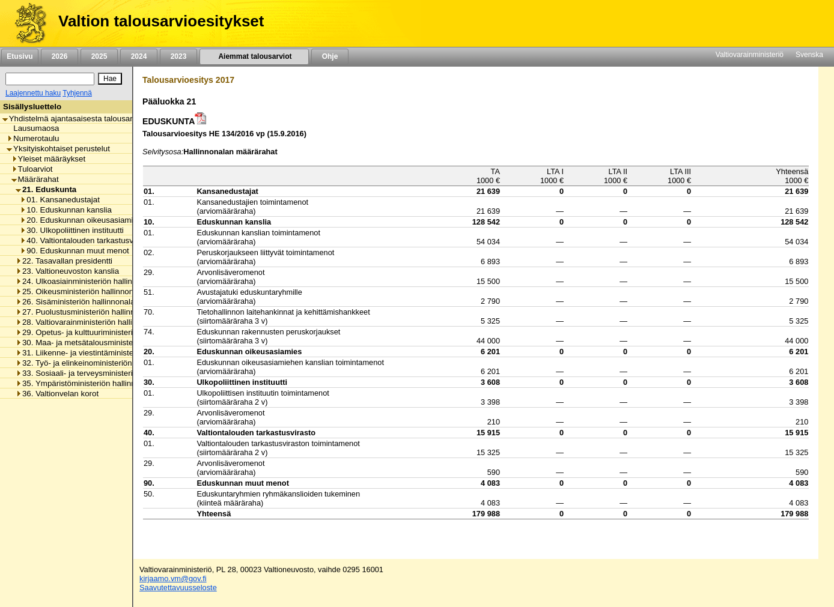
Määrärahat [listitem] (35, 179)
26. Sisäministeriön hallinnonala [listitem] (75, 301)
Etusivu (19, 56)
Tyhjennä (77, 93)
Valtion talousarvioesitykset (161, 21)
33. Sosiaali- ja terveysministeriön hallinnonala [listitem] (101, 373)
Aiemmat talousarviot (254, 56)
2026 (59, 56)
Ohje (330, 56)
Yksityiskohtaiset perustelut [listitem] (58, 148)
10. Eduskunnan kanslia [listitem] (66, 209)
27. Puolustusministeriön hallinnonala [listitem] (85, 311)
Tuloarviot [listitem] (32, 169)
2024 (139, 56)
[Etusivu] (26, 23)
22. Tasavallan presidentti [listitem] (64, 260)
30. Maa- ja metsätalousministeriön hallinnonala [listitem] (104, 342)
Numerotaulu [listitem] (33, 138)
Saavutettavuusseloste (178, 587)
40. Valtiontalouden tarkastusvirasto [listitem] (86, 240)
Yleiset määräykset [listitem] (48, 158)
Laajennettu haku (33, 93)
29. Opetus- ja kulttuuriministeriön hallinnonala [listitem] (101, 332)
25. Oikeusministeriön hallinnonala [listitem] (80, 291)
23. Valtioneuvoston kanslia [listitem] (67, 271)
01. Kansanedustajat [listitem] (60, 199)
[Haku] (49, 79)
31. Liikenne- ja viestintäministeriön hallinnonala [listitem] (104, 352)
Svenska (809, 54)
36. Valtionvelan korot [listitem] (57, 393)
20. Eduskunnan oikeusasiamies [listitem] (80, 220)
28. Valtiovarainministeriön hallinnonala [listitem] (88, 322)
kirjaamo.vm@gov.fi (173, 578)
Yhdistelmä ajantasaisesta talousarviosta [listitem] (78, 118)
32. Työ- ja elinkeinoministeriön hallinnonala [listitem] (96, 362)
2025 (99, 56)
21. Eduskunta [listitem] (46, 189)
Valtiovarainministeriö (750, 54)
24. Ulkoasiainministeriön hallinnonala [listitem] (86, 281)
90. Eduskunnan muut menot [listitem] (74, 250)
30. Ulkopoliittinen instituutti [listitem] (72, 230)
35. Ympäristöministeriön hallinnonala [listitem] (85, 383)
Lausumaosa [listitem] (33, 128)
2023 (178, 56)
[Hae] (110, 79)
